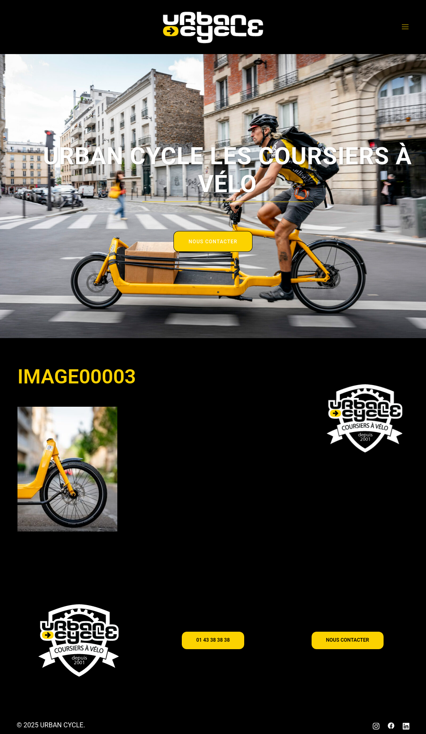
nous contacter (347, 640)
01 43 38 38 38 (213, 640)
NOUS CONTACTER (212, 242)
